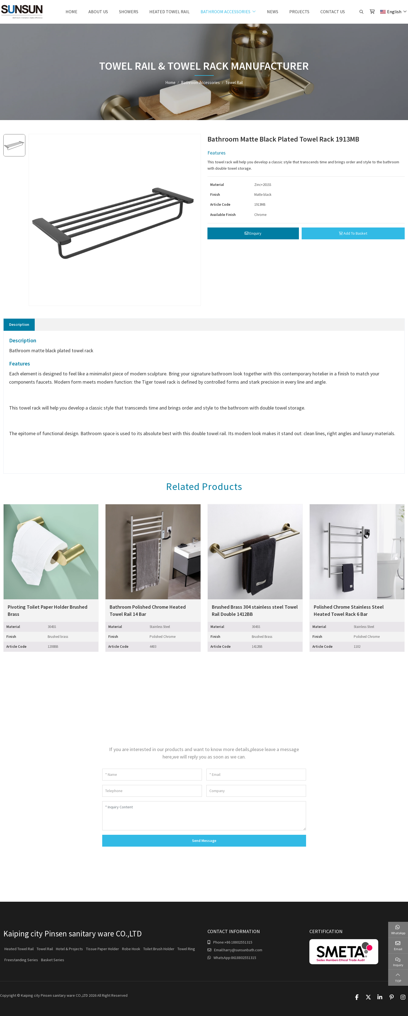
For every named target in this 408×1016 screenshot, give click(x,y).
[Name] (152, 775)
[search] (361, 12)
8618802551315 (243, 957)
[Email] (256, 775)
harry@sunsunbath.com (242, 949)
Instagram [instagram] (403, 997)
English (390, 11)
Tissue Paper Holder (102, 948)
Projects (299, 11)
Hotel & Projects (69, 948)
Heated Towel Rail (169, 11)
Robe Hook (131, 948)
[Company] (256, 791)
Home (71, 11)
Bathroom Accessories (225, 11)
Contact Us (332, 11)
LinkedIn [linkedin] (380, 997)
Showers (128, 11)
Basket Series (52, 959)
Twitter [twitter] (368, 997)
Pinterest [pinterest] (391, 997)
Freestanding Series (21, 959)
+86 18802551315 (238, 942)
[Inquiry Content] (204, 815)
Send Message (204, 840)
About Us (98, 11)
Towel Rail (45, 948)
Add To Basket (353, 233)
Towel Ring (186, 948)
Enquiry (253, 233)
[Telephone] (152, 791)
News (272, 11)
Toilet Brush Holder (158, 948)
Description (19, 324)
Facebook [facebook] (357, 997)
